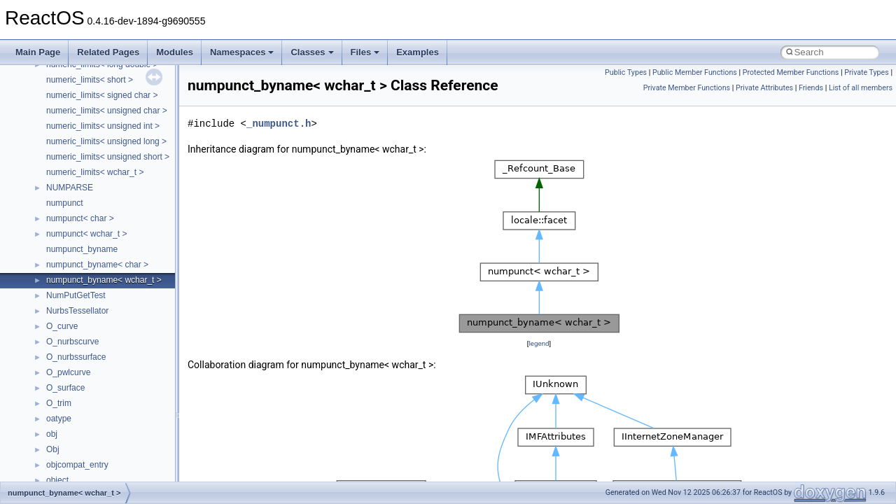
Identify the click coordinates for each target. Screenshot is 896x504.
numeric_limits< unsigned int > (103, 126)
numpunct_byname (82, 249)
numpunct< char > (80, 218)
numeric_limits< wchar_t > (95, 172)
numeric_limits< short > (89, 80)
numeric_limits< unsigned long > (106, 141)
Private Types (866, 72)
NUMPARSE (69, 187)
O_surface (65, 388)
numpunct (64, 203)
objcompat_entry (77, 465)
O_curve (62, 326)
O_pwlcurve (68, 372)
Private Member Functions (686, 87)
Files (365, 52)
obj (51, 434)
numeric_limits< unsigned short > (107, 157)
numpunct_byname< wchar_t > (104, 280)
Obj (52, 449)
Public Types (626, 72)
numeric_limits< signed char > (102, 95)
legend (538, 343)
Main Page (37, 52)
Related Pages (108, 52)
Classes (311, 52)
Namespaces (242, 52)
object (57, 480)
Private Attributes (764, 87)
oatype (58, 419)
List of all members (860, 87)
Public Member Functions (694, 72)
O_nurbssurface (76, 357)
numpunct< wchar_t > (86, 234)
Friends (811, 87)
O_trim (58, 403)
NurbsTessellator (77, 311)
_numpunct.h (278, 123)
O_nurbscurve (72, 341)
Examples (417, 52)
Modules (174, 52)
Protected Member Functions (791, 72)
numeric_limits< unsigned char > (106, 110)
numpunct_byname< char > (97, 265)
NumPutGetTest (76, 295)
